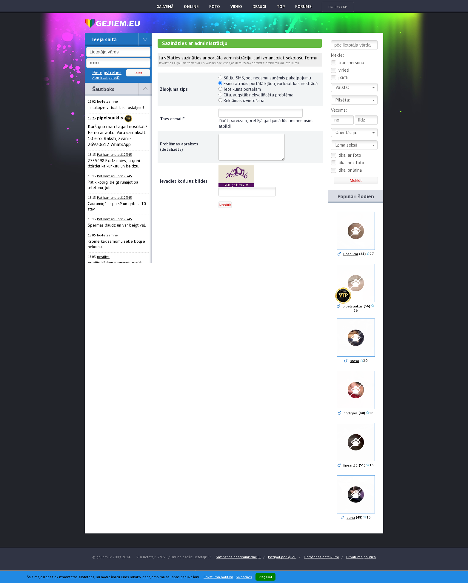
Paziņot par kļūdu (282, 557)
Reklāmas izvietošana (241, 100)
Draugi (259, 6)
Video (236, 6)
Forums (303, 6)
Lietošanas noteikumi (321, 557)
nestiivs (103, 256)
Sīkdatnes (244, 577)
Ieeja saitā (104, 39)
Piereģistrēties (106, 72)
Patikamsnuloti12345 (114, 154)
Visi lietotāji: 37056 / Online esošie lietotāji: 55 (174, 557)
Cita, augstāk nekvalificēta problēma (255, 95)
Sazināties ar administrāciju (238, 557)
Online (191, 6)
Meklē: (337, 55)
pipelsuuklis (353, 306)
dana (351, 517)
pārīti (343, 77)
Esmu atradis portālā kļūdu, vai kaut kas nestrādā (268, 83)
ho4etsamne (107, 101)
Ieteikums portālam (239, 89)
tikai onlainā (350, 170)
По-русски (337, 6)
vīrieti (343, 70)
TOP (281, 6)
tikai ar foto (349, 155)
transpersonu (351, 62)
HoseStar (350, 254)
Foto (214, 6)
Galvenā (164, 6)
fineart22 (350, 465)
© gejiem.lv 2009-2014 (111, 557)
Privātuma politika (361, 557)
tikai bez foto (351, 162)
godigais (351, 413)
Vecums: (339, 110)
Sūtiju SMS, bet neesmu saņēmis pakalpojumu (264, 78)
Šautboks (103, 89)
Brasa (354, 361)
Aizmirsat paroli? (106, 77)
